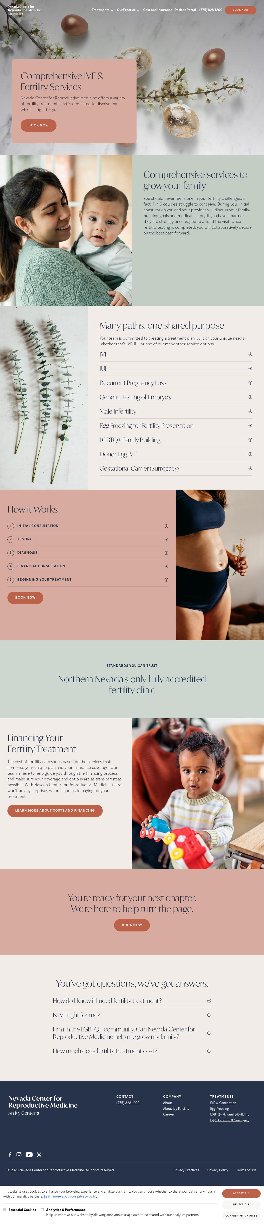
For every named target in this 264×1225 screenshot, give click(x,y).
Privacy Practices (186, 1170)
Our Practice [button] (126, 10)
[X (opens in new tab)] (39, 1154)
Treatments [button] (101, 10)
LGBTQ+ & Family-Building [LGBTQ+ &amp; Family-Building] (229, 1114)
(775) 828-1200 (211, 10)
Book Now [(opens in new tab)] (241, 10)
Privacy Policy (217, 1170)
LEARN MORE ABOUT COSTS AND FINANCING (55, 810)
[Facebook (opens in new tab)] (9, 1154)
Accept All (241, 1193)
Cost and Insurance (157, 10)
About (167, 1103)
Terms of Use (246, 1170)
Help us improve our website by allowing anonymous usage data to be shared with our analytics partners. (122, 1212)
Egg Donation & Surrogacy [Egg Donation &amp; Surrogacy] (229, 1120)
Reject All (241, 1205)
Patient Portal (185, 10)
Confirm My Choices (241, 1216)
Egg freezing (219, 1109)
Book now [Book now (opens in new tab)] (38, 125)
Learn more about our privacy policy (70, 1196)
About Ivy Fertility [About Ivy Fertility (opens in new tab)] (176, 1109)
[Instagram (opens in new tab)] (18, 1154)
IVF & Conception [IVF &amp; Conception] (223, 1103)
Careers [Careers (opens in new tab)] (169, 1114)
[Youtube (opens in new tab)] (29, 1154)
